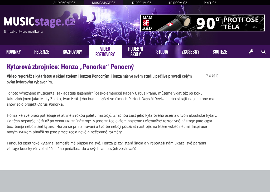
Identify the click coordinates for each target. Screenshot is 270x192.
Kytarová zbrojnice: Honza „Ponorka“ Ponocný (70, 67)
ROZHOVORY (72, 51)
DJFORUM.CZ (141, 3)
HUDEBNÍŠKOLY (135, 51)
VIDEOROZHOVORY (105, 51)
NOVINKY (13, 51)
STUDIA (162, 51)
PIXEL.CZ (210, 3)
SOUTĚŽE (220, 51)
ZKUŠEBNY (190, 51)
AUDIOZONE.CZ (64, 3)
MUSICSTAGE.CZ (103, 3)
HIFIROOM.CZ (177, 3)
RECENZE (41, 51)
